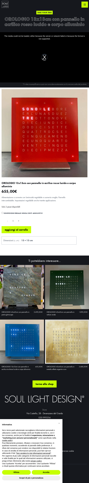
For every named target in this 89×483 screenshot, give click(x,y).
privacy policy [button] (36, 461)
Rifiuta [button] (16, 472)
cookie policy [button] (7, 440)
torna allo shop (44, 384)
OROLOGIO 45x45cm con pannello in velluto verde (60, 313)
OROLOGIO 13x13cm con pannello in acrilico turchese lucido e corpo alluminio (16, 367)
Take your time (44, 12)
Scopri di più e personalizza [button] (31, 478)
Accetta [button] (46, 472)
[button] (59, 423)
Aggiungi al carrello (16, 229)
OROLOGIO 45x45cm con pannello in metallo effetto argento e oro (60, 367)
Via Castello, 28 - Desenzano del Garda (44, 413)
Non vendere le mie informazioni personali (33, 453)
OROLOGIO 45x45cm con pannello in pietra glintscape (15, 313)
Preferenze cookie (66, 451)
